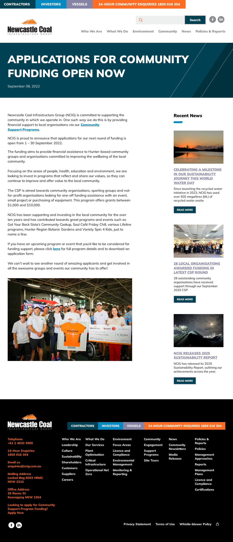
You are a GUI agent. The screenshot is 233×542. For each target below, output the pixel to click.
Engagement (155, 443)
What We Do (115, 32)
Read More (186, 209)
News (184, 32)
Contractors (19, 4)
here (58, 249)
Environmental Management (125, 461)
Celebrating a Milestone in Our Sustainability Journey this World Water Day (199, 175)
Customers (72, 466)
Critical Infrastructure (98, 461)
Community (166, 32)
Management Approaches (205, 455)
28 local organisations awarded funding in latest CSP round (198, 267)
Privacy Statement (137, 522)
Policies (201, 447)
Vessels (81, 4)
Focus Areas (124, 443)
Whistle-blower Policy (196, 522)
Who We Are (89, 32)
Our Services (97, 443)
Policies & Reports (209, 32)
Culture (69, 449)
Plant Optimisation (97, 451)
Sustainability (74, 455)
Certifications (205, 488)
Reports (201, 463)
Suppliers (71, 472)
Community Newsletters (178, 445)
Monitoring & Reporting (124, 470)
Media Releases (176, 455)
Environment (141, 32)
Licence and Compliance (123, 451)
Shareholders (74, 461)
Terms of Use (165, 522)
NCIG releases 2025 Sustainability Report (196, 354)
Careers (70, 478)
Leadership (72, 443)
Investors (53, 4)
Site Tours (153, 459)
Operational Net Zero (96, 470)
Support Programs (153, 451)
